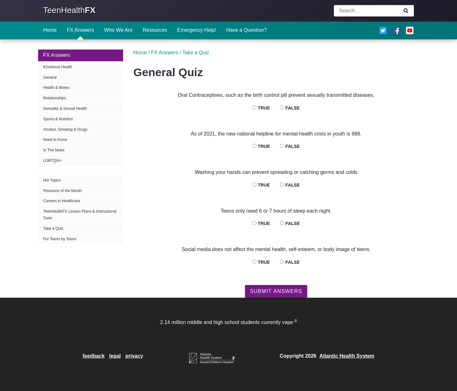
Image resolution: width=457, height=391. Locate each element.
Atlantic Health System (346, 356)
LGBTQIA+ (52, 160)
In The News (53, 150)
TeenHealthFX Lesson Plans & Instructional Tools (79, 214)
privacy (134, 356)
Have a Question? (246, 30)
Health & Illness (56, 87)
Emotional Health (57, 67)
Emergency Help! (196, 30)
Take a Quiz (53, 228)
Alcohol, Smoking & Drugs (65, 129)
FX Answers (80, 30)
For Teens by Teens (59, 239)
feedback (93, 356)
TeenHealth (69, 10)
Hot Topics (52, 180)
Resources (155, 30)
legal (115, 356)
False (290, 107)
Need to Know (55, 139)
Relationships (54, 98)
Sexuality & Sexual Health (65, 108)
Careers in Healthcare (61, 201)
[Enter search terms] (374, 11)
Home (50, 30)
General (50, 77)
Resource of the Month (62, 191)
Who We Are (118, 30)
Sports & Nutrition (58, 119)
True (261, 107)
